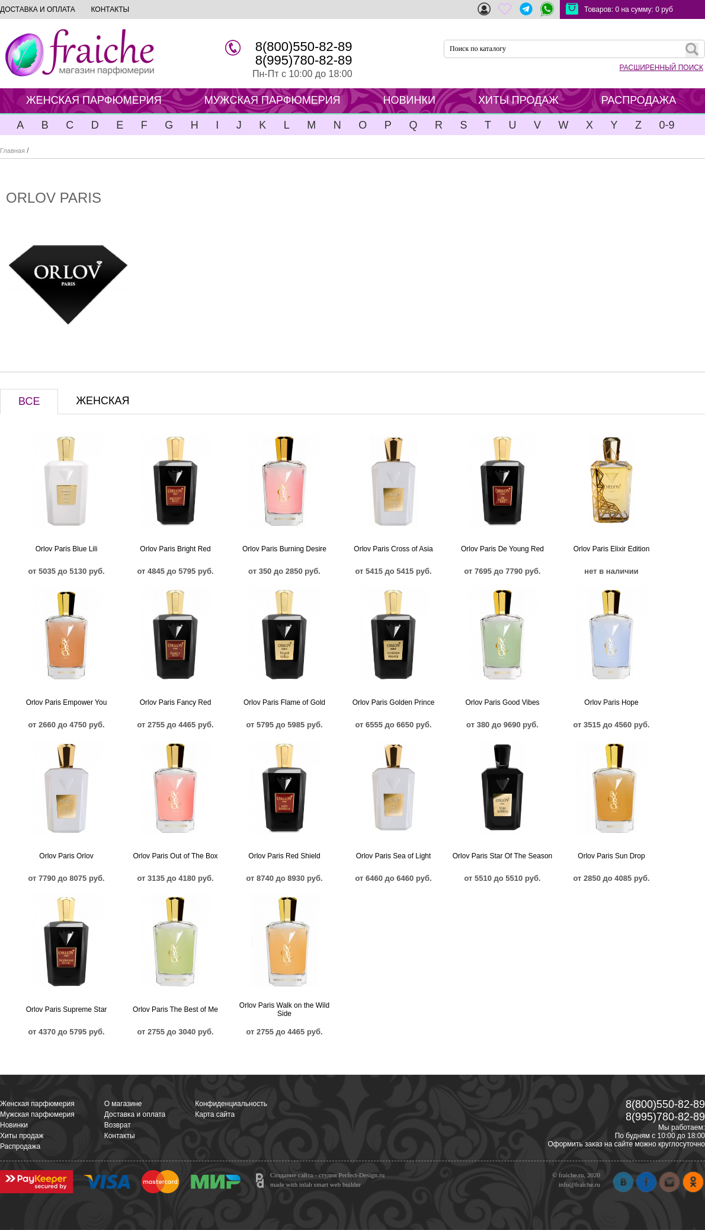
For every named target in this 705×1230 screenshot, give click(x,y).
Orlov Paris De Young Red (502, 549)
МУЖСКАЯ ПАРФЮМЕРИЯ (272, 100)
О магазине (123, 1104)
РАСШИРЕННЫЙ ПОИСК (661, 67)
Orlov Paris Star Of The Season (503, 856)
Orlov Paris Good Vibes (502, 702)
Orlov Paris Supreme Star (66, 1009)
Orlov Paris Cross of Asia (393, 549)
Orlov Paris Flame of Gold (284, 702)
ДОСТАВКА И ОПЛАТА (37, 9)
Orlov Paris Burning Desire (284, 549)
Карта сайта (215, 1114)
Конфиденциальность (231, 1104)
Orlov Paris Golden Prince (393, 702)
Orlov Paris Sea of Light (393, 856)
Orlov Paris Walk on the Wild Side (284, 1009)
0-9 (666, 125)
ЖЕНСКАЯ (102, 401)
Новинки (14, 1125)
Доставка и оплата (135, 1114)
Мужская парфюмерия (37, 1114)
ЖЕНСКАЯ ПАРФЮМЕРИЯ (94, 100)
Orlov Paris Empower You (66, 702)
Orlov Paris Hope (611, 702)
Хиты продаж (21, 1136)
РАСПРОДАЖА (638, 100)
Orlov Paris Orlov (66, 856)
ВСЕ (29, 401)
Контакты (119, 1136)
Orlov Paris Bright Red (175, 549)
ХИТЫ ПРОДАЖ (518, 100)
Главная (12, 150)
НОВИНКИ (409, 100)
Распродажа (20, 1146)
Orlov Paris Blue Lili (67, 549)
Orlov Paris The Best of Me (175, 1009)
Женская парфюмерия (37, 1104)
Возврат (117, 1125)
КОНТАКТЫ (110, 9)
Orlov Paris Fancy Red (176, 702)
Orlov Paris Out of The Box (175, 856)
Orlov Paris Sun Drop (611, 856)
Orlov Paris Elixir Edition (611, 549)
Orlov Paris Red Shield (284, 856)
